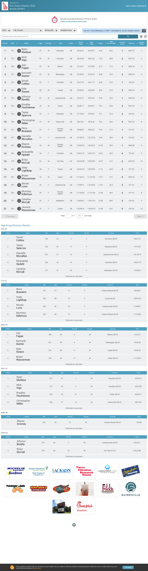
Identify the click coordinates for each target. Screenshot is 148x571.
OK (144, 31)
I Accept (128, 567)
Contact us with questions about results (73, 21)
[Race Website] (6, 6)
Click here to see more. (74, 277)
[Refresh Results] (145, 36)
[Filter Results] (141, 36)
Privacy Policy (37, 568)
